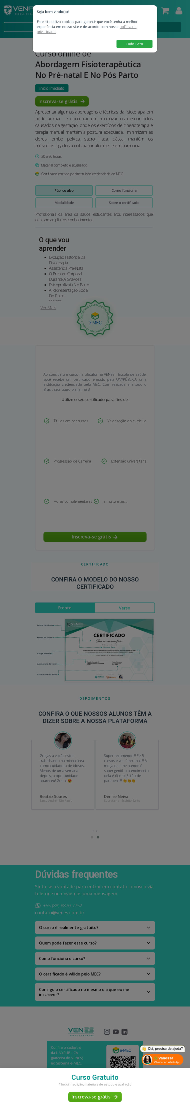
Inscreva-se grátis (95, 1097)
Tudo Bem (134, 44)
